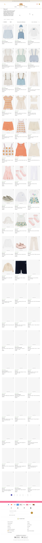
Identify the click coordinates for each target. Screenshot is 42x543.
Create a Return (10, 523)
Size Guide (9, 527)
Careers (28, 523)
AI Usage (28, 526)
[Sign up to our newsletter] (32, 513)
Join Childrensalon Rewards (21, 501)
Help (28, 529)
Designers (25, 6)
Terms (28, 527)
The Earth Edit (21, 518)
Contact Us (9, 524)
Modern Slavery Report (30, 530)
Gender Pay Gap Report (11, 529)
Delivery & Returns (10, 521)
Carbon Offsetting (11, 530)
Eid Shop (20, 6)
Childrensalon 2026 (20, 539)
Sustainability (10, 532)
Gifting (28, 521)
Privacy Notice (29, 524)
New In (16, 6)
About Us (9, 526)
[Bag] (39, 4)
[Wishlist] (37, 4)
